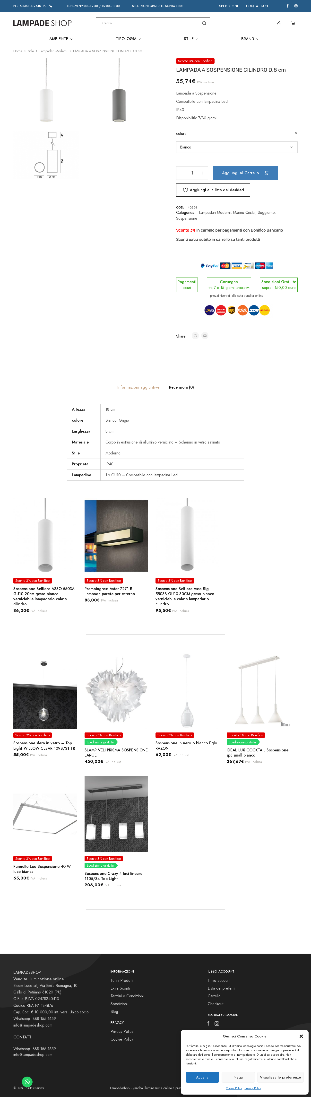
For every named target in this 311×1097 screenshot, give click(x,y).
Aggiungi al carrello (245, 173)
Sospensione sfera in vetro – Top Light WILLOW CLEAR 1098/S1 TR (44, 745)
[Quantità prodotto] (192, 173)
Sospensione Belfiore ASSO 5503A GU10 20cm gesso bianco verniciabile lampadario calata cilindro (44, 596)
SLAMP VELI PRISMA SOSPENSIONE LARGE (116, 752)
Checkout (215, 1004)
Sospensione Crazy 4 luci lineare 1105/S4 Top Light (113, 876)
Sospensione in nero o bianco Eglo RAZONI (186, 745)
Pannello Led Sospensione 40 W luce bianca (42, 869)
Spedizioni (228, 6)
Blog (114, 1011)
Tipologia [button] (128, 39)
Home (17, 51)
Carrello (214, 996)
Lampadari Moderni (53, 51)
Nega (238, 1077)
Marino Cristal (244, 212)
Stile (31, 51)
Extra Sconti (120, 988)
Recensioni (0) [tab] (181, 387)
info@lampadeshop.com (32, 1025)
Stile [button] (191, 39)
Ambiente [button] (61, 39)
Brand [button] (250, 39)
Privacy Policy (253, 1088)
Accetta (202, 1077)
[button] (301, 1036)
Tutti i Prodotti (122, 980)
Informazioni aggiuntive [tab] (138, 387)
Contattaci (257, 6)
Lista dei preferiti (221, 988)
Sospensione (186, 218)
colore (181, 133)
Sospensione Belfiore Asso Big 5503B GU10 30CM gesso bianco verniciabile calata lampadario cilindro (185, 596)
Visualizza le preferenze (280, 1077)
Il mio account (219, 980)
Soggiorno (266, 212)
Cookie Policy (234, 1088)
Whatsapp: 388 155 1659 (34, 1049)
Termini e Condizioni (127, 996)
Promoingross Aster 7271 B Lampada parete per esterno (110, 591)
